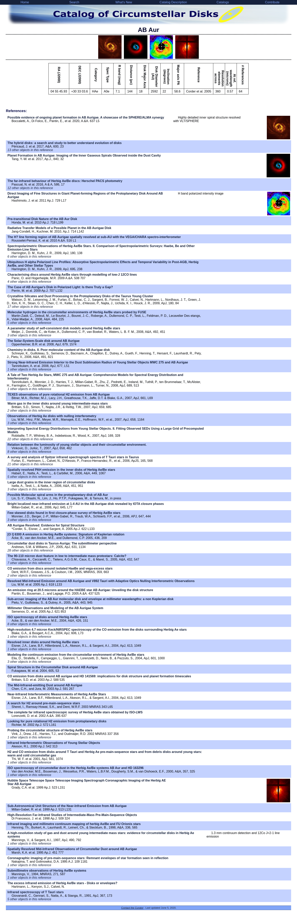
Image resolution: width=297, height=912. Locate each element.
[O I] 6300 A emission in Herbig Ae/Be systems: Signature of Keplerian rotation (65, 534)
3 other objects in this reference (29, 335)
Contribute (272, 2)
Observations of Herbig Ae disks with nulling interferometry (51, 416)
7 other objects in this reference (29, 563)
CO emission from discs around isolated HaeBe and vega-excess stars (60, 568)
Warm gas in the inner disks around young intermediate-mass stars (57, 403)
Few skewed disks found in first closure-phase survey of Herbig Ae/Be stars (63, 512)
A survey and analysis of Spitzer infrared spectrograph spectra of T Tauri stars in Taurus (73, 457)
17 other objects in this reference (30, 306)
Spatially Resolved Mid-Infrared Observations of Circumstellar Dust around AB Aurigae (72, 849)
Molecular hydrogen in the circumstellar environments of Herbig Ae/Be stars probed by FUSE (76, 312)
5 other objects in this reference (29, 322)
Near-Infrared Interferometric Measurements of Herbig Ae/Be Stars (56, 694)
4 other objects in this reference (29, 281)
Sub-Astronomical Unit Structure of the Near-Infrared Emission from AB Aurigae (67, 806)
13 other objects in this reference (30, 150)
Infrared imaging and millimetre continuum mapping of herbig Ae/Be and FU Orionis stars (74, 824)
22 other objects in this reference (30, 439)
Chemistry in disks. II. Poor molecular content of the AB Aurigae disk (58, 349)
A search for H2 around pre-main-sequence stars (43, 703)
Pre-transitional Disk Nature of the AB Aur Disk (42, 219)
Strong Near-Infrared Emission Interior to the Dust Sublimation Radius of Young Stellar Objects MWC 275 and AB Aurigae (97, 362)
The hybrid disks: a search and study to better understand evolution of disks (64, 143)
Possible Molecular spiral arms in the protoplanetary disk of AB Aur (57, 494)
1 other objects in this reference (29, 369)
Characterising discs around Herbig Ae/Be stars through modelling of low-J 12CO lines (72, 274)
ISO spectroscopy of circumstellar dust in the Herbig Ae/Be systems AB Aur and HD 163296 (75, 768)
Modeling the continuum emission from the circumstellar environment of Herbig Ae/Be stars (75, 654)
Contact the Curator (132, 907)
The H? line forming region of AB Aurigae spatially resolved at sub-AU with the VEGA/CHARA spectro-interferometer (94, 237)
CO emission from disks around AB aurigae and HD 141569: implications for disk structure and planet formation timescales (99, 676)
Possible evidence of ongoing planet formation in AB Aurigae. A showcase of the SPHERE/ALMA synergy (85, 117)
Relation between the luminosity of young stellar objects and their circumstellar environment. (76, 444)
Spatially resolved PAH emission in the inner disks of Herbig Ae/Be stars (61, 469)
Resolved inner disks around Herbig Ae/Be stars (43, 642)
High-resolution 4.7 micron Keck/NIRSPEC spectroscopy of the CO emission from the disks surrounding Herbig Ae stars (97, 629)
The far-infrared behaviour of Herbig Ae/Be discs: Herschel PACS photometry (64, 181)
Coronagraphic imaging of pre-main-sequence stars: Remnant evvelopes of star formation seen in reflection (87, 858)
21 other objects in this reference (30, 464)
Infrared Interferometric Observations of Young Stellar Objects (53, 742)
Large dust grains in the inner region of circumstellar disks (51, 482)
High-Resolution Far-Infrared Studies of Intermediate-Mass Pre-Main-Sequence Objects (72, 815)
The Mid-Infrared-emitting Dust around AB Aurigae (44, 685)
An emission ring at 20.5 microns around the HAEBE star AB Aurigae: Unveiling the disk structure (80, 590)
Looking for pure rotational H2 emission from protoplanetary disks (56, 721)
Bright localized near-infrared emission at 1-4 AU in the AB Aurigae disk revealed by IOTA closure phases (85, 503)
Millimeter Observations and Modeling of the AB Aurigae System (55, 608)
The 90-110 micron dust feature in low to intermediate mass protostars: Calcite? (66, 556)
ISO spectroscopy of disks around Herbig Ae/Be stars (47, 617)
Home (25, 2)
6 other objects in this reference (29, 256)
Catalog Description (173, 2)
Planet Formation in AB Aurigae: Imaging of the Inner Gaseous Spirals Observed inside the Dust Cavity (84, 155)
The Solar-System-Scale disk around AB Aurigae (43, 340)
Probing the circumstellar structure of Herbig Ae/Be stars (49, 730)
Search (74, 2)
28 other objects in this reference (30, 550)
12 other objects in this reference (30, 188)
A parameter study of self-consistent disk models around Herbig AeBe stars (63, 328)
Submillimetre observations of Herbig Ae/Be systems (46, 870)
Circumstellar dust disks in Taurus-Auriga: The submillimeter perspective (62, 543)
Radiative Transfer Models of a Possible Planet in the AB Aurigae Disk (59, 228)
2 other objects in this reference (29, 410)
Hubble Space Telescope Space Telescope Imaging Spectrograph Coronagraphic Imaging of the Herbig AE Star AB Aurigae (86, 782)
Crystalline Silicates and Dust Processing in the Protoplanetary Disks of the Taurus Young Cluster (80, 296)
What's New (123, 2)
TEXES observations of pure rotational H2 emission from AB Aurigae (58, 394)
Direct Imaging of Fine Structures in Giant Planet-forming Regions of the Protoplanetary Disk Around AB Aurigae (85, 195)
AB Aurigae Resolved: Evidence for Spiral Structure (45, 525)
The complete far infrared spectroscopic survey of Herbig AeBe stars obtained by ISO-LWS (75, 712)
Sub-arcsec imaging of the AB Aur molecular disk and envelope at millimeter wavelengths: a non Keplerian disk (90, 599)
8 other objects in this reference (29, 451)
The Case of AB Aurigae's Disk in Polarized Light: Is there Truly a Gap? (60, 287)
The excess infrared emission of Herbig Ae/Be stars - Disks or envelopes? (62, 883)
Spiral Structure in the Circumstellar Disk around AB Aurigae (52, 667)
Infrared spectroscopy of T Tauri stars (35, 892)
